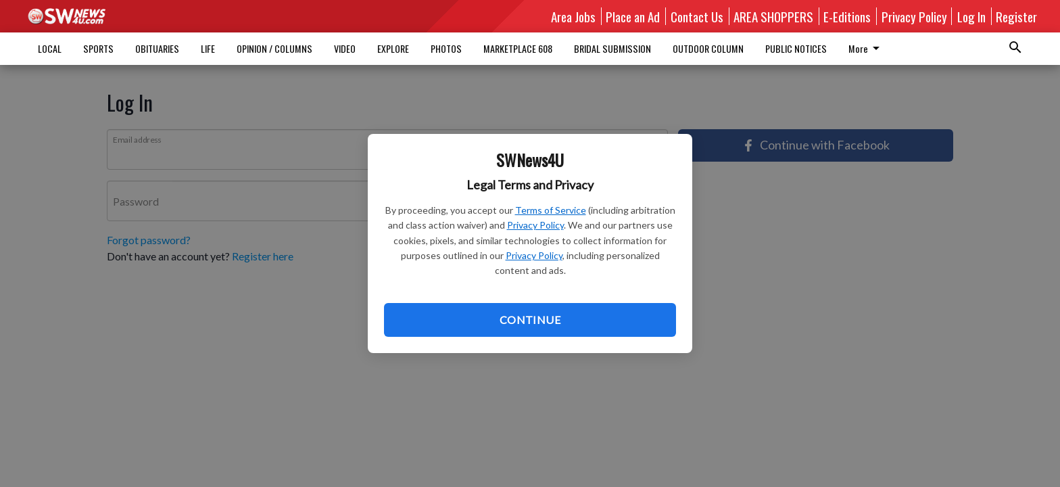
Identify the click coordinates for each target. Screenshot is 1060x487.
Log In (971, 16)
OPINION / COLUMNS (274, 48)
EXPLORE (393, 48)
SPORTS (98, 48)
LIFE (208, 48)
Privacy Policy (535, 225)
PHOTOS (446, 48)
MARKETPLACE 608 (517, 48)
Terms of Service (550, 210)
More (866, 48)
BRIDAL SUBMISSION (612, 48)
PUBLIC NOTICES (796, 48)
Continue (530, 319)
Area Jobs (573, 16)
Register (1016, 16)
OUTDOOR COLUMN (708, 48)
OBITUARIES (157, 48)
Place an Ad (633, 16)
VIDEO (345, 48)
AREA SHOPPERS (773, 16)
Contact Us (697, 16)
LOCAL (50, 48)
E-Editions (847, 16)
